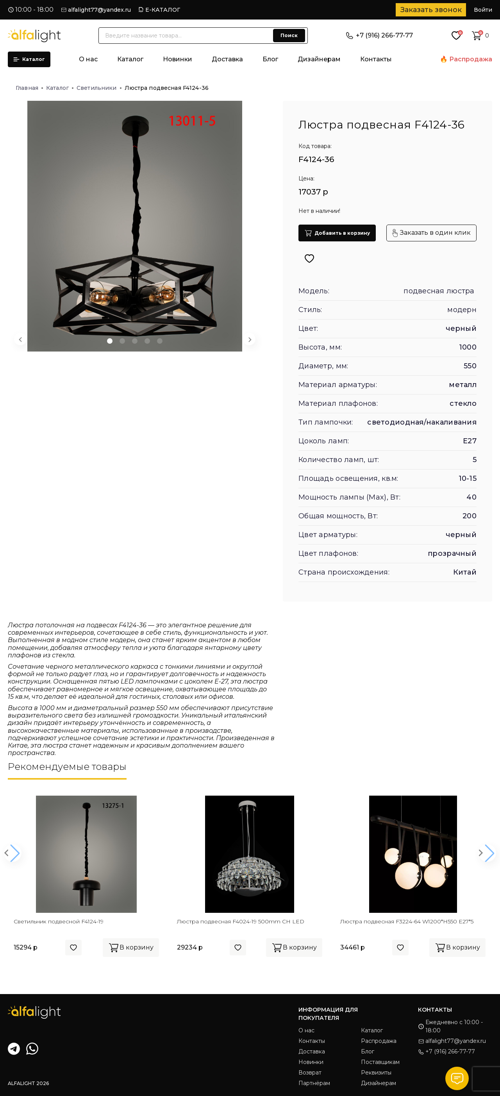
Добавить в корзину (337, 233)
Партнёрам (314, 1083)
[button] (109, 341)
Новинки (177, 59)
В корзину (131, 947)
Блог (270, 59)
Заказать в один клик (431, 233)
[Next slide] (249, 339)
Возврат (309, 1072)
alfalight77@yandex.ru (99, 9)
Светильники (99, 87)
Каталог (29, 59)
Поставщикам (380, 1062)
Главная (29, 87)
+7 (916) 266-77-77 (379, 35)
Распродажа (470, 59)
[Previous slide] (20, 339)
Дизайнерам (319, 59)
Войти (483, 9)
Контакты (376, 59)
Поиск (289, 35)
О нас (88, 59)
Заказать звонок (431, 9)
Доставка (227, 59)
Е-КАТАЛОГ (162, 9)
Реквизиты (376, 1072)
